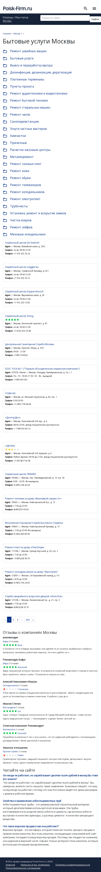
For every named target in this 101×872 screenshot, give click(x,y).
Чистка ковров (17, 220)
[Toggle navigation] (94, 8)
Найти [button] (95, 19)
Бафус (5, 641)
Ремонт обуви (17, 178)
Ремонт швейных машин (25, 51)
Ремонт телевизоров (22, 185)
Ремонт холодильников (24, 192)
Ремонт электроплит (22, 199)
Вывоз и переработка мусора (27, 65)
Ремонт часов (16, 115)
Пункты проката (18, 86)
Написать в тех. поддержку (35, 864)
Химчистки (14, 136)
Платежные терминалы (23, 79)
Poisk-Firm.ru (17, 8)
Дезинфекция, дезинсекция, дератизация (37, 72)
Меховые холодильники (24, 234)
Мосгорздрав (9, 707)
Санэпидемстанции (21, 122)
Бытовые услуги (18, 58)
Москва (7, 21)
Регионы (8, 17)
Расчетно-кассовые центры (26, 150)
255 (28, 619)
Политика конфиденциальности (73, 864)
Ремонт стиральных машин (26, 108)
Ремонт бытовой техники (25, 101)
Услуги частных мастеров (25, 129)
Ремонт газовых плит (22, 164)
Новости (10, 864)
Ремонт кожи (16, 171)
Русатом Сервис (10, 751)
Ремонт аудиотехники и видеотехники (35, 93)
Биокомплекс (9, 729)
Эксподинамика (10, 685)
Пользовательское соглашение (23, 867)
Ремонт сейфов (18, 227)
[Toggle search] (85, 8)
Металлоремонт (18, 157)
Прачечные (15, 143)
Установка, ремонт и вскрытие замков (34, 213)
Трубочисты (15, 206)
